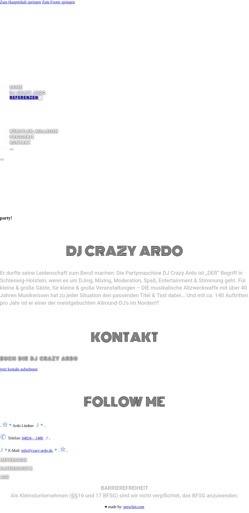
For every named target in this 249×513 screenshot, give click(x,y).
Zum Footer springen (58, 2)
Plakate (31, 116)
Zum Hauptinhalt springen (20, 2)
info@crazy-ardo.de (37, 450)
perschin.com (133, 507)
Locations (33, 126)
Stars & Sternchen (43, 121)
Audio (28, 107)
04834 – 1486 (32, 438)
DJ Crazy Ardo (28, 92)
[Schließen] (12, 149)
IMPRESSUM (13, 459)
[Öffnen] (2, 159)
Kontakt (20, 142)
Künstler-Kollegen (34, 131)
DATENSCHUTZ (16, 468)
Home (16, 87)
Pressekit (22, 136)
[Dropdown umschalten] (40, 97)
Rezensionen (36, 102)
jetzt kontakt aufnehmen (19, 369)
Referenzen (24, 97)
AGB (4, 477)
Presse (30, 112)
